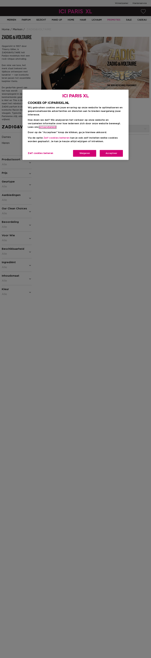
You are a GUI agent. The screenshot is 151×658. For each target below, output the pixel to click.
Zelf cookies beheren (56, 138)
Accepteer (111, 153)
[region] (75, 125)
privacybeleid (47, 127)
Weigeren (84, 153)
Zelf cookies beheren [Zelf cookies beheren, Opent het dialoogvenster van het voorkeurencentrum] (40, 153)
